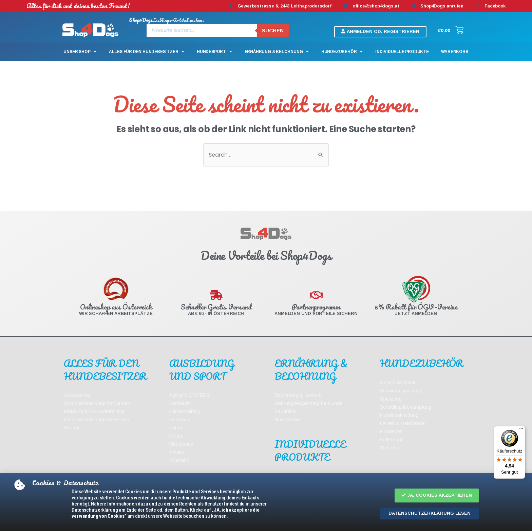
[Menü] (521, 430)
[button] (437, 495)
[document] (266, 265)
